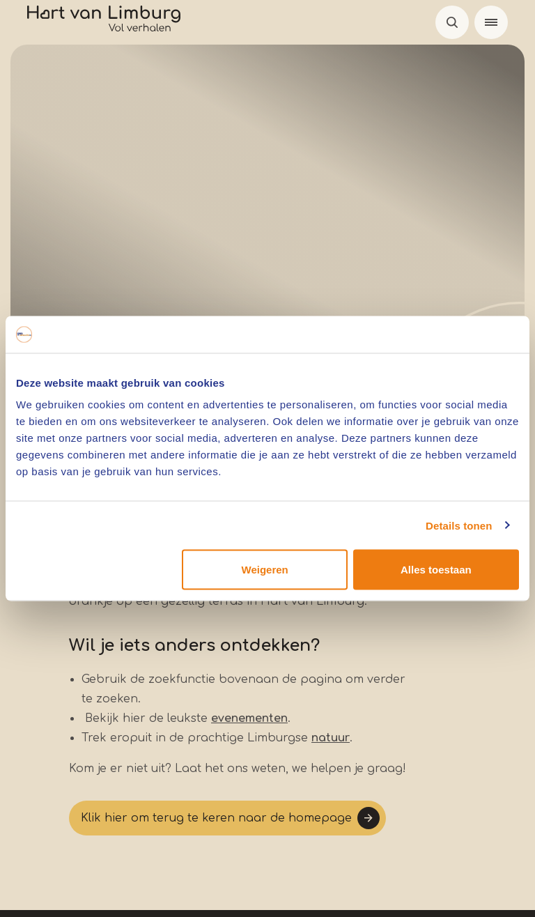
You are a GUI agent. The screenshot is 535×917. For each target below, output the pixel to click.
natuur (330, 738)
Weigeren (265, 570)
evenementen (249, 718)
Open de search (452, 22)
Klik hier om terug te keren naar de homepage (216, 818)
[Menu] (491, 22)
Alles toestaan (436, 570)
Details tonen (459, 525)
